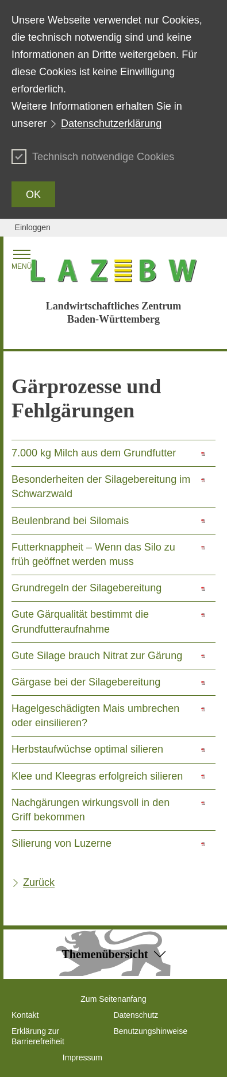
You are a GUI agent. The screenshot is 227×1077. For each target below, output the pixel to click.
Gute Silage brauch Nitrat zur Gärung (96, 655)
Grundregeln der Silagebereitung (86, 588)
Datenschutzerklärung (111, 123)
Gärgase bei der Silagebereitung (85, 682)
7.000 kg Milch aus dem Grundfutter (93, 453)
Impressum (82, 1057)
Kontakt (25, 1015)
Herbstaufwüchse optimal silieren (87, 749)
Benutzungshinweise (150, 1031)
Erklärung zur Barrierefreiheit (37, 1036)
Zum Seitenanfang (113, 999)
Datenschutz (136, 1015)
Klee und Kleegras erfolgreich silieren (97, 776)
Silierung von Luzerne (61, 843)
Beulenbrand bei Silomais (70, 520)
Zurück (39, 882)
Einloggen (33, 227)
